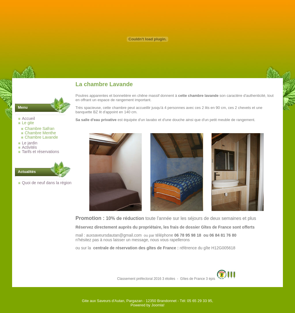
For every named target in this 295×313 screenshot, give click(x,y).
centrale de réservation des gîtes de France (134, 248)
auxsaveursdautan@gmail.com (113, 235)
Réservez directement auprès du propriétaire (118, 227)
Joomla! (157, 305)
